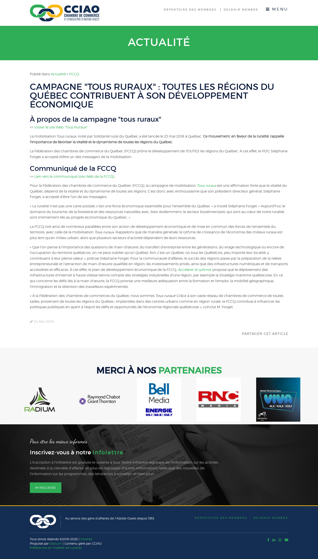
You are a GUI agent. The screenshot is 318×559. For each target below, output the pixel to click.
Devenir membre (241, 9)
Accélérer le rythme (194, 270)
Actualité (159, 42)
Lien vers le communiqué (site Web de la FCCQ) (74, 176)
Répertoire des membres (190, 9)
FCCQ (74, 74)
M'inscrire (45, 487)
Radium (55, 543)
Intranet (86, 539)
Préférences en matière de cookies (56, 548)
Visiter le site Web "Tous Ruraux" (60, 127)
